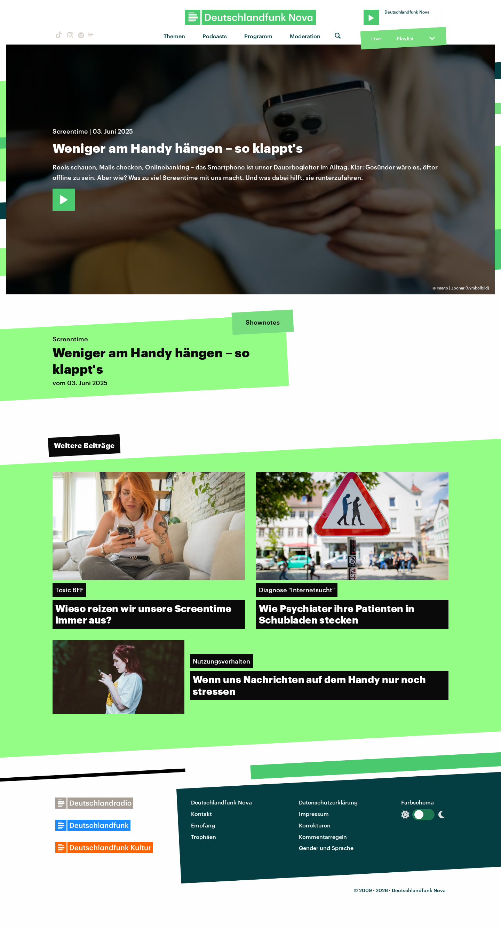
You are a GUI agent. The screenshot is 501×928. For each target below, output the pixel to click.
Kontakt (201, 813)
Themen (174, 36)
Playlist (405, 38)
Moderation (305, 36)
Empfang (203, 825)
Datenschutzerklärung (328, 802)
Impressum (314, 813)
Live (376, 38)
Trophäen (203, 836)
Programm (258, 36)
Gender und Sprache (326, 847)
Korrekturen (315, 825)
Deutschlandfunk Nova (221, 802)
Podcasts (214, 36)
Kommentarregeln (323, 836)
